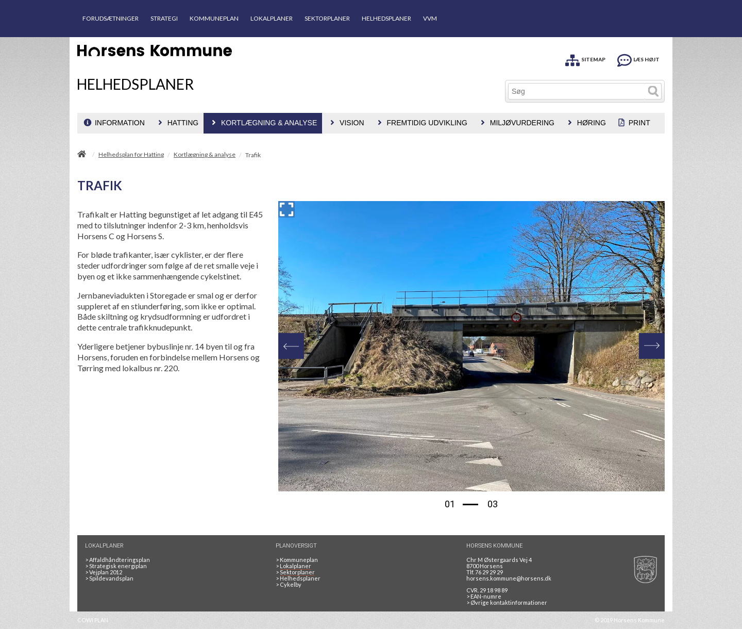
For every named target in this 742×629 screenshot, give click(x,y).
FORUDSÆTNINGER (110, 18)
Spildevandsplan (109, 578)
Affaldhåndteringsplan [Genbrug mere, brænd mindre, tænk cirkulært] (117, 559)
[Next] (652, 346)
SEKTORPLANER (327, 18)
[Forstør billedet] (286, 209)
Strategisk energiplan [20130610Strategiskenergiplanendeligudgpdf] (116, 565)
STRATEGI (164, 18)
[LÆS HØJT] (638, 58)
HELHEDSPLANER (386, 18)
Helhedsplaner (298, 578)
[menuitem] (113, 123)
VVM (430, 18)
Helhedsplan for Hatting (131, 154)
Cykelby (288, 584)
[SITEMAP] (585, 58)
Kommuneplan (297, 559)
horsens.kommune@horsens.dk (508, 578)
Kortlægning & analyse (204, 154)
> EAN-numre (483, 596)
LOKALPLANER (271, 18)
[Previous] (291, 346)
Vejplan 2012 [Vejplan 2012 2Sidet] (103, 572)
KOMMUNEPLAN (214, 18)
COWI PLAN (92, 620)
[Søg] (577, 91)
